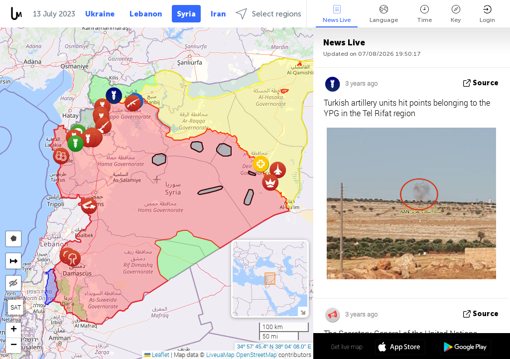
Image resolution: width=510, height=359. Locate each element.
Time (424, 14)
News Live (337, 14)
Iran (218, 13)
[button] (103, 125)
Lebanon (145, 13)
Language (384, 14)
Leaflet (156, 355)
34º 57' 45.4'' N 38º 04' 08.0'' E (274, 347)
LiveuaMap (220, 355)
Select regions (268, 13)
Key (456, 14)
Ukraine (100, 13)
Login (487, 14)
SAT (15, 307)
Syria (186, 13)
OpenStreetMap (256, 355)
